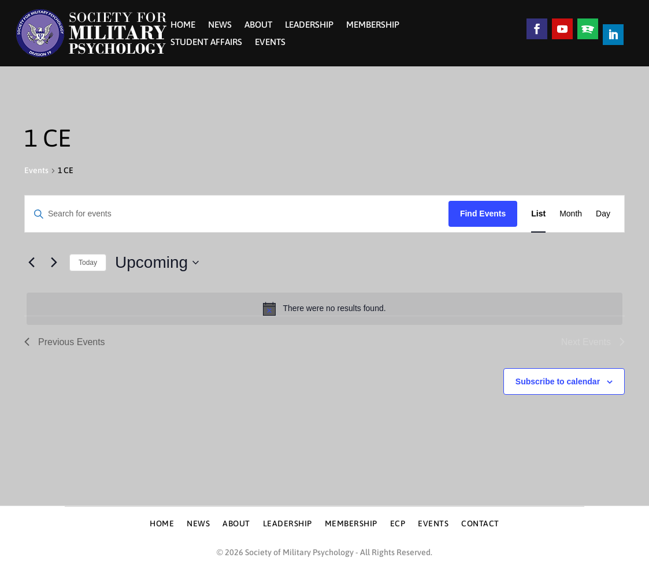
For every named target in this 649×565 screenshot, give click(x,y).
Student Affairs (206, 42)
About (258, 25)
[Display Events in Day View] (603, 214)
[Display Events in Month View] (570, 214)
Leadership (309, 25)
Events (270, 42)
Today (88, 263)
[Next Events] (54, 263)
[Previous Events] (31, 263)
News (220, 25)
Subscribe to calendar (558, 381)
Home (182, 25)
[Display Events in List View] (538, 214)
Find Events (483, 213)
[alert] (324, 309)
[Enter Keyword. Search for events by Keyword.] (236, 214)
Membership (372, 25)
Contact (480, 523)
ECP (398, 523)
